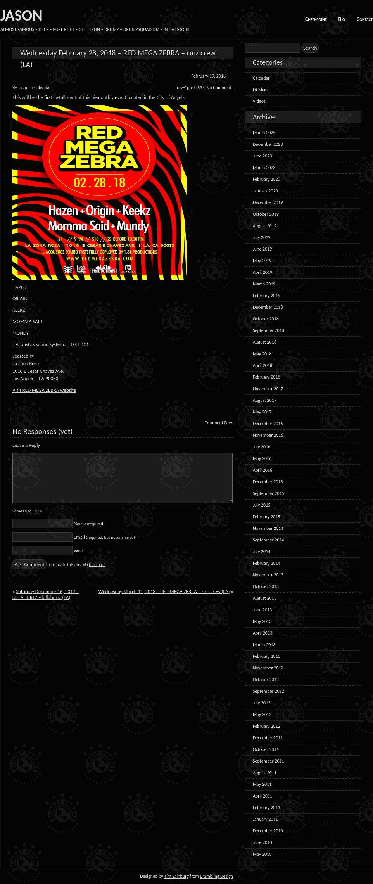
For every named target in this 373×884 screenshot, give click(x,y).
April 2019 (262, 272)
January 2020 (265, 191)
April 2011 (262, 796)
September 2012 (268, 691)
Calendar (42, 87)
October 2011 (266, 749)
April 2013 (262, 633)
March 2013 (264, 644)
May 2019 (262, 260)
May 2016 (262, 458)
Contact (365, 19)
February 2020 (266, 179)
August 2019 (264, 225)
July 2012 (261, 703)
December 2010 (268, 831)
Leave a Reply (26, 445)
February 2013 (266, 656)
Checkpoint (316, 19)
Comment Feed (219, 423)
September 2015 (268, 493)
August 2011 (264, 772)
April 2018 (262, 365)
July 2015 (261, 505)
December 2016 (268, 423)
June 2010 (262, 842)
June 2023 (262, 156)
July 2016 (261, 447)
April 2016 (262, 470)
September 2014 (268, 540)
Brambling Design (216, 876)
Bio (341, 19)
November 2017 (268, 388)
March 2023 (264, 167)
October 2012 (266, 679)
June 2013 (262, 609)
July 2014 (261, 551)
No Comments (219, 87)
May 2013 (262, 621)
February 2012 (266, 726)
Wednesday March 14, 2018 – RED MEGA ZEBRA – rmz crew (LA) (164, 591)
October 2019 (266, 214)
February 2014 (266, 563)
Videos (259, 101)
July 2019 (261, 237)
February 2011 (266, 807)
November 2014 (268, 528)
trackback (97, 564)
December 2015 (268, 481)
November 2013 (268, 575)
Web (78, 551)
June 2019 (262, 249)
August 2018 (264, 342)
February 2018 (266, 377)
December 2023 (268, 144)
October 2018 (266, 319)
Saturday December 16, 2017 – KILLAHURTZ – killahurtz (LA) (45, 594)
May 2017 (262, 412)
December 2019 (268, 202)
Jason (23, 87)
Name (89, 523)
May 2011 (262, 784)
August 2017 (264, 400)
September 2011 (268, 761)
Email (104, 537)
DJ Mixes (261, 89)
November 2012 (268, 668)
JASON (21, 15)
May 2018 (262, 353)
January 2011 (265, 819)
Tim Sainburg (176, 876)
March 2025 (264, 132)
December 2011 (268, 737)
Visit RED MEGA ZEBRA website (44, 390)
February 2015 (266, 516)
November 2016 (268, 435)
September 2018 (268, 330)
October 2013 (266, 586)
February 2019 (266, 295)
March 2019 (264, 284)
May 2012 (262, 714)
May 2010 (262, 854)
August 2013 (264, 598)
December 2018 (268, 307)
